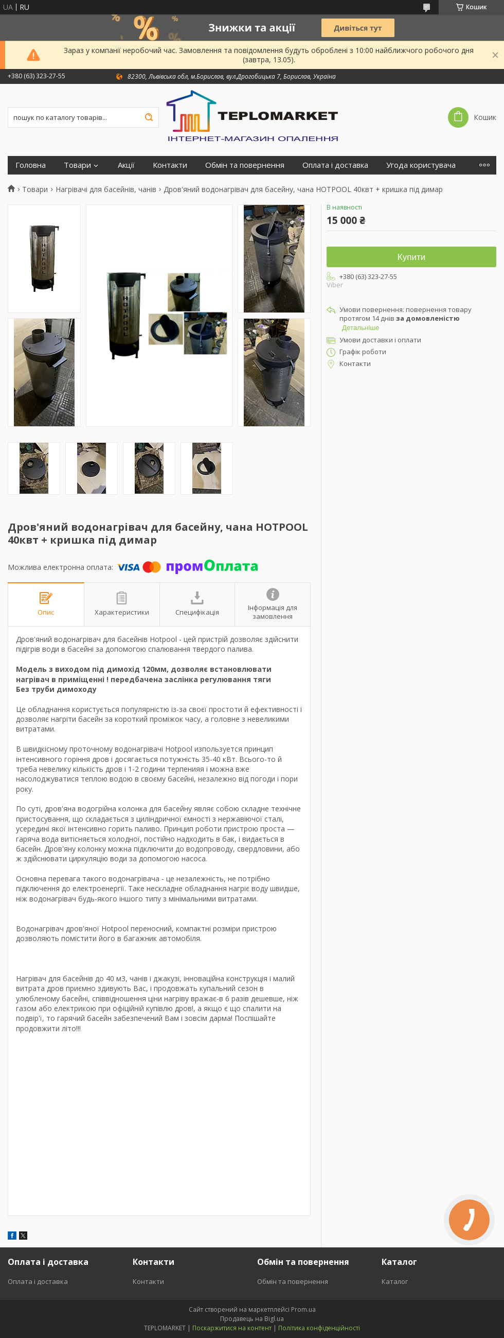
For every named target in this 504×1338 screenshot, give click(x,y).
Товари (77, 165)
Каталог (395, 1281)
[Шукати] (148, 117)
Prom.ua (303, 1309)
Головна (30, 165)
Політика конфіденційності (319, 1328)
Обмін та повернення (244, 165)
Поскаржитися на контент (232, 1328)
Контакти (170, 165)
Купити (411, 257)
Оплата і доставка (335, 165)
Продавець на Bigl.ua (252, 1318)
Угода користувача (421, 165)
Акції (126, 165)
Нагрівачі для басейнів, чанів (106, 189)
